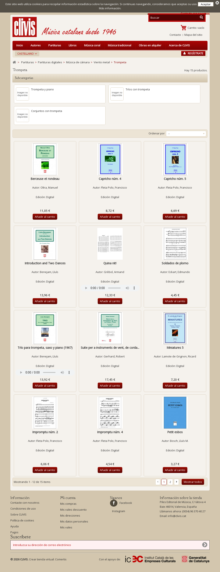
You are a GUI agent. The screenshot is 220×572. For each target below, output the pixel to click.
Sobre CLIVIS (18, 515)
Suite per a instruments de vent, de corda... (110, 348)
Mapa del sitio (193, 35)
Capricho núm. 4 (110, 179)
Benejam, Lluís (49, 272)
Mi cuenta (68, 497)
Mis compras (68, 504)
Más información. (110, 8)
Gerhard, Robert (114, 356)
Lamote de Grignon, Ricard (179, 356)
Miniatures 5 (175, 348)
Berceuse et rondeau (45, 179)
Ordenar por (157, 133)
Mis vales (66, 527)
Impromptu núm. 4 (110, 432)
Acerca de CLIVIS (179, 45)
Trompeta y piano (42, 89)
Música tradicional (119, 45)
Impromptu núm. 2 (45, 432)
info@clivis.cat (177, 517)
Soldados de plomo (175, 263)
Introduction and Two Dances (45, 263)
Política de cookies (22, 521)
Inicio (19, 45)
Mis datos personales (74, 521)
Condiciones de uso (23, 509)
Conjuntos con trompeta (46, 111)
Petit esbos (175, 432)
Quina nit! (109, 263)
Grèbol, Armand (114, 272)
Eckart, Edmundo (179, 272)
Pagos (14, 533)
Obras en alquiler (150, 45)
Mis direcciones (70, 515)
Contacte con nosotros (24, 504)
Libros (73, 45)
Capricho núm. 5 (175, 179)
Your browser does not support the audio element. (110, 288)
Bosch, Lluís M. (179, 441)
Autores (36, 45)
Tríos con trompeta (138, 89)
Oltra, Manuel (49, 187)
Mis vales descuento (73, 509)
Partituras (54, 45)
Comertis (61, 565)
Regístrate (193, 53)
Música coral (92, 45)
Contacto (175, 35)
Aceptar (206, 4)
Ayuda (14, 527)
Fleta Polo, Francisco (114, 187)
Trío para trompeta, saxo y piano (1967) (45, 348)
